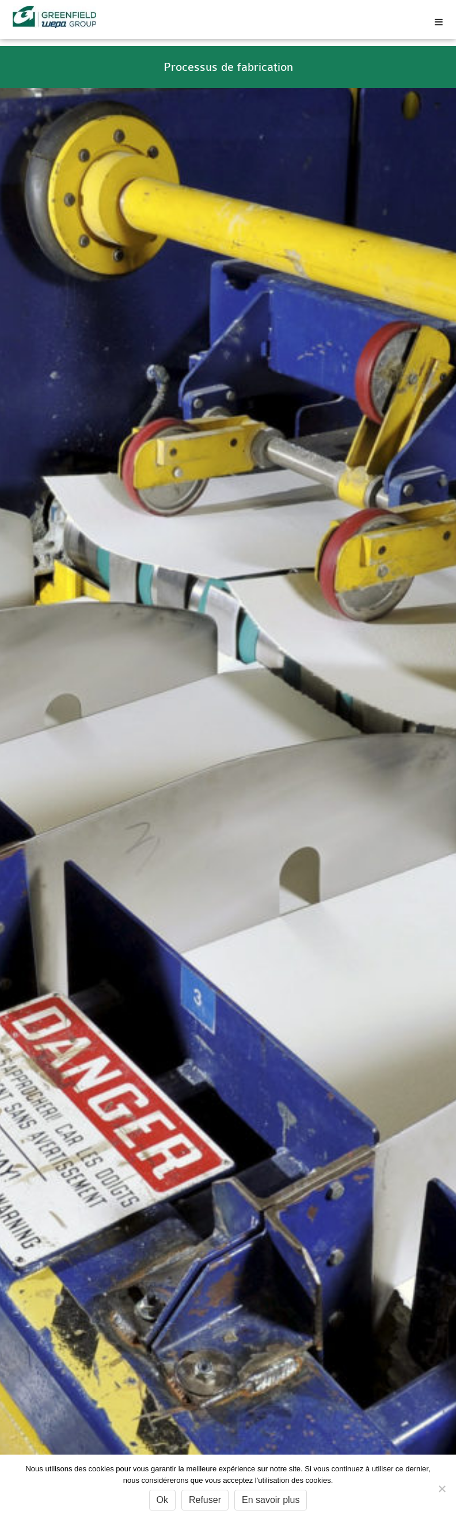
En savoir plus (271, 1500)
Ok (162, 1500)
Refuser (205, 1500)
